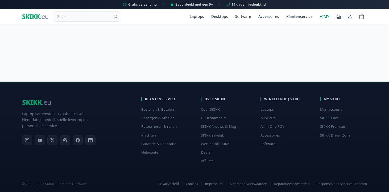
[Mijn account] (350, 16)
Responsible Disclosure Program (342, 184)
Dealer (206, 152)
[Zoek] (115, 16)
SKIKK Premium (333, 126)
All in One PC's (272, 126)
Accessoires (268, 16)
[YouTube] (40, 140)
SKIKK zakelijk (212, 135)
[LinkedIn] (90, 140)
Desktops (219, 16)
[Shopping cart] (361, 16)
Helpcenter (150, 152)
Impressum (214, 184)
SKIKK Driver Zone (335, 135)
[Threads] (65, 140)
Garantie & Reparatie (158, 143)
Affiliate (207, 160)
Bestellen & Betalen (157, 109)
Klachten (148, 135)
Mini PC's (268, 117)
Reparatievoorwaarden (292, 184)
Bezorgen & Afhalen (158, 117)
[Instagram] (27, 140)
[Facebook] (78, 140)
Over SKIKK (210, 109)
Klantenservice (299, 16)
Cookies (192, 184)
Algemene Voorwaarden (248, 184)
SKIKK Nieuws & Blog (218, 126)
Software (243, 16)
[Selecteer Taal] (338, 16)
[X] (52, 140)
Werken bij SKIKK (215, 143)
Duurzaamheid (213, 117)
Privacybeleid (168, 184)
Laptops (197, 16)
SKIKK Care (329, 117)
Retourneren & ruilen (159, 126)
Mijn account (331, 109)
